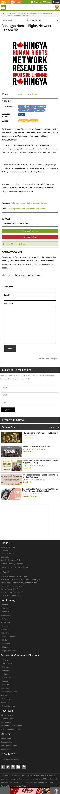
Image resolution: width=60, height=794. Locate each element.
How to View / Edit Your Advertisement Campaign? (20, 579)
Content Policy (6, 742)
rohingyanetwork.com (27, 94)
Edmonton (6, 615)
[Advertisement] (30, 520)
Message (8, 304)
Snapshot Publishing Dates (11, 729)
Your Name (9, 286)
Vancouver (6, 622)
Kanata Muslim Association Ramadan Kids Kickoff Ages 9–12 (40, 461)
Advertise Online (7, 715)
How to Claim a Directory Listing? (13, 585)
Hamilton (5, 633)
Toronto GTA (7, 608)
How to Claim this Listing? (15, 243)
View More (54, 427)
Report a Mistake (30, 237)
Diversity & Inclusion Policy (11, 560)
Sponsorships (6, 722)
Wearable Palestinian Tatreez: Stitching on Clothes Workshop (40, 475)
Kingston (5, 647)
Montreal (5, 611)
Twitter (8, 767)
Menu (3, 7)
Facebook (3, 767)
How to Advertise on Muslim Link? (14, 576)
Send (10, 349)
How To (5, 572)
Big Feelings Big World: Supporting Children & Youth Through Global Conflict (40, 490)
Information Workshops (29, 496)
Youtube (13, 767)
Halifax (4, 640)
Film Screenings (28, 438)
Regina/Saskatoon (9, 650)
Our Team (4, 550)
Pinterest (24, 767)
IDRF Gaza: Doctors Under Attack (36, 446)
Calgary (5, 618)
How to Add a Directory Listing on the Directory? (19, 582)
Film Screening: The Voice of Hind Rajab (40, 433)
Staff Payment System (9, 745)
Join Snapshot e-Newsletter (11, 725)
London (5, 625)
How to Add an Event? (9, 589)
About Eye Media (7, 553)
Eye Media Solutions (18, 786)
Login (55, 2)
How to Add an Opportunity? (12, 592)
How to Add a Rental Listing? (12, 595)
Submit (8, 410)
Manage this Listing (30, 230)
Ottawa (5, 604)
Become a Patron (7, 718)
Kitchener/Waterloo (9, 636)
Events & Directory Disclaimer (12, 563)
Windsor (5, 629)
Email (7, 295)
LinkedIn (18, 767)
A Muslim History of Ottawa (17, 567)
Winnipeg (6, 643)
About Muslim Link (8, 547)
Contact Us (5, 557)
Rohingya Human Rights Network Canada (29, 202)
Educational (27, 468)
